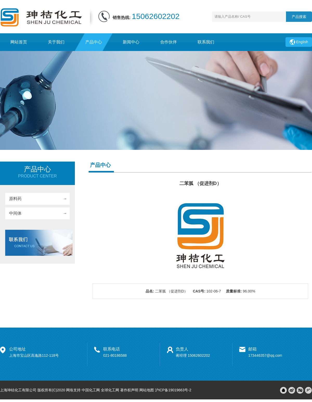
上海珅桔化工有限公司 (18, 390)
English (302, 42)
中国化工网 (91, 390)
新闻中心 (131, 42)
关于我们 (56, 42)
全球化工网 (110, 390)
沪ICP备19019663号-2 (173, 390)
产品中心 (93, 42)
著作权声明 (129, 390)
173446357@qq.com (265, 355)
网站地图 (146, 390)
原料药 (15, 198)
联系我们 (206, 42)
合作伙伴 (168, 42)
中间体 (15, 213)
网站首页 (18, 42)
